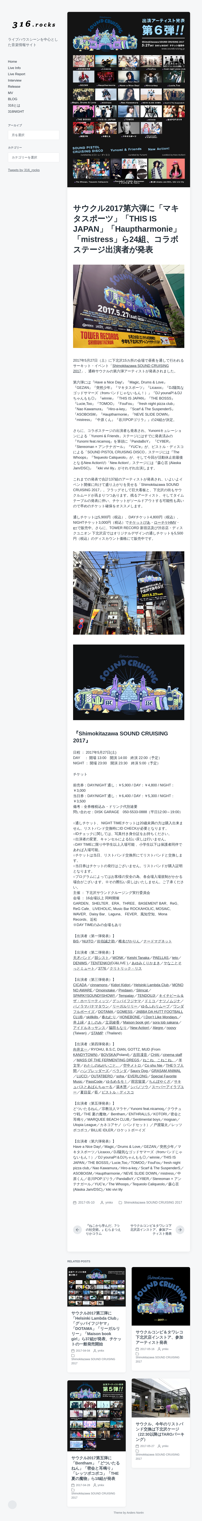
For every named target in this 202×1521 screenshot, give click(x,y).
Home (12, 61)
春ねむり (109, 1017)
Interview (14, 80)
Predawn (126, 990)
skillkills (92, 1017)
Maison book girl (136, 1022)
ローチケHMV (165, 523)
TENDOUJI (146, 996)
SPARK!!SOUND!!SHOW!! (94, 996)
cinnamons (98, 985)
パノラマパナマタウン (91, 1006)
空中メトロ (132, 1065)
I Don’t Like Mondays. (161, 1017)
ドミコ (150, 1001)
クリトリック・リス (126, 968)
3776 (102, 968)
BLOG (12, 99)
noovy (171, 1028)
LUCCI (82, 1076)
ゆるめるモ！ (117, 1082)
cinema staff (172, 1055)
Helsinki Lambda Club (151, 985)
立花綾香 (112, 1022)
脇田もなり (118, 1028)
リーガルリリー (124, 1006)
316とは (14, 105)
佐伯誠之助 (106, 941)
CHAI (155, 1055)
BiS (76, 941)
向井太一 (80, 1049)
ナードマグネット (157, 941)
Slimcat (142, 990)
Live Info (14, 68)
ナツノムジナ (169, 1001)
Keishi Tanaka (138, 958)
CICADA (80, 985)
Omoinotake (105, 990)
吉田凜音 (140, 1055)
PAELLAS (161, 958)
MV (10, 93)
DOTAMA (105, 1012)
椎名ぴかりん (129, 941)
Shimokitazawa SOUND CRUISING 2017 (153, 1202)
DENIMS (80, 963)
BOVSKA (108, 1055)
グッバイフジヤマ (126, 1001)
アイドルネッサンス (89, 1028)
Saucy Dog (139, 1071)
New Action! (139, 1028)
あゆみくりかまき (145, 963)
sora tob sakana (165, 1022)
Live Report (16, 74)
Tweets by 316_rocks (24, 170)
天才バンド (82, 958)
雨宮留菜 (138, 1082)
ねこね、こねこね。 (159, 1060)
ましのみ (94, 1022)
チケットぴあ (139, 523)
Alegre (158, 1028)
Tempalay (126, 996)
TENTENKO (100, 963)
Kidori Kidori (120, 985)
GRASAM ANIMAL (166, 1071)
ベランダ (119, 1071)
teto (175, 958)
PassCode (94, 1082)
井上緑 (78, 1022)
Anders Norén (135, 1512)
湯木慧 (121, 1087)
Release (14, 86)
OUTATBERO (102, 1076)
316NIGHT (16, 111)
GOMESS (124, 1012)
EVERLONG (137, 1076)
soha (120, 1076)
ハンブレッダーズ (94, 1071)
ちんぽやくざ (159, 1082)
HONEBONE (130, 1017)
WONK (118, 958)
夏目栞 (85, 1092)
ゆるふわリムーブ (155, 1006)
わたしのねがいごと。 (102, 1065)
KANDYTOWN (84, 1055)
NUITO (87, 941)
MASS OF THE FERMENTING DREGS (108, 1060)
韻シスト (102, 958)
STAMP (97, 1033)
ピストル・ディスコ (118, 1092)
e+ (75, 528)
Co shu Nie (153, 1065)
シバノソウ (139, 1087)
